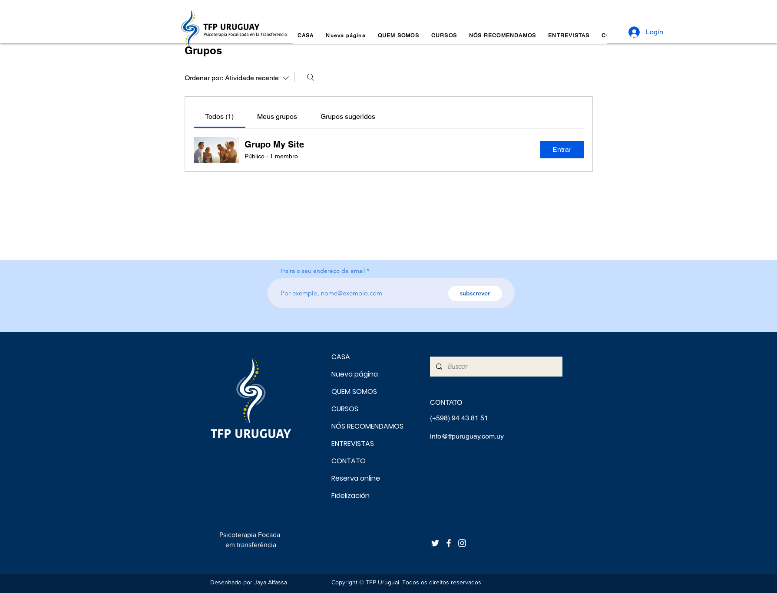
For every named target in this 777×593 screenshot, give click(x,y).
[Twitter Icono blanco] (435, 543)
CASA (340, 357)
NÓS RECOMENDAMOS (362, 426)
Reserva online (355, 478)
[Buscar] (310, 77)
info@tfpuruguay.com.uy (467, 436)
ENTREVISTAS (352, 444)
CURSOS (344, 409)
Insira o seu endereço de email (323, 271)
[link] (219, 116)
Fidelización (350, 496)
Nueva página (354, 374)
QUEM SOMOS (354, 391)
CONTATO (348, 461)
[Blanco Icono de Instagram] (462, 543)
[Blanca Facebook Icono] (448, 543)
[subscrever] (475, 293)
